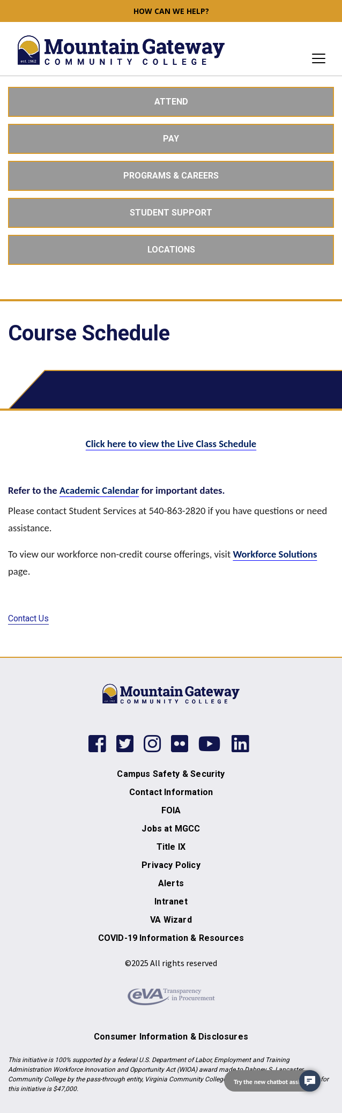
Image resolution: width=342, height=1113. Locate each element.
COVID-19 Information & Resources (171, 938)
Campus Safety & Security (171, 774)
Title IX (171, 847)
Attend (171, 102)
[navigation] (272, 1081)
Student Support (171, 212)
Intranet (170, 901)
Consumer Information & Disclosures (171, 1037)
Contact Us (28, 618)
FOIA (171, 810)
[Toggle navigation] (315, 58)
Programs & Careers (171, 175)
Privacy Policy (171, 865)
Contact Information (171, 792)
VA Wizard (171, 920)
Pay (171, 138)
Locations (171, 249)
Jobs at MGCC (171, 828)
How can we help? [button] (171, 11)
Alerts (171, 883)
